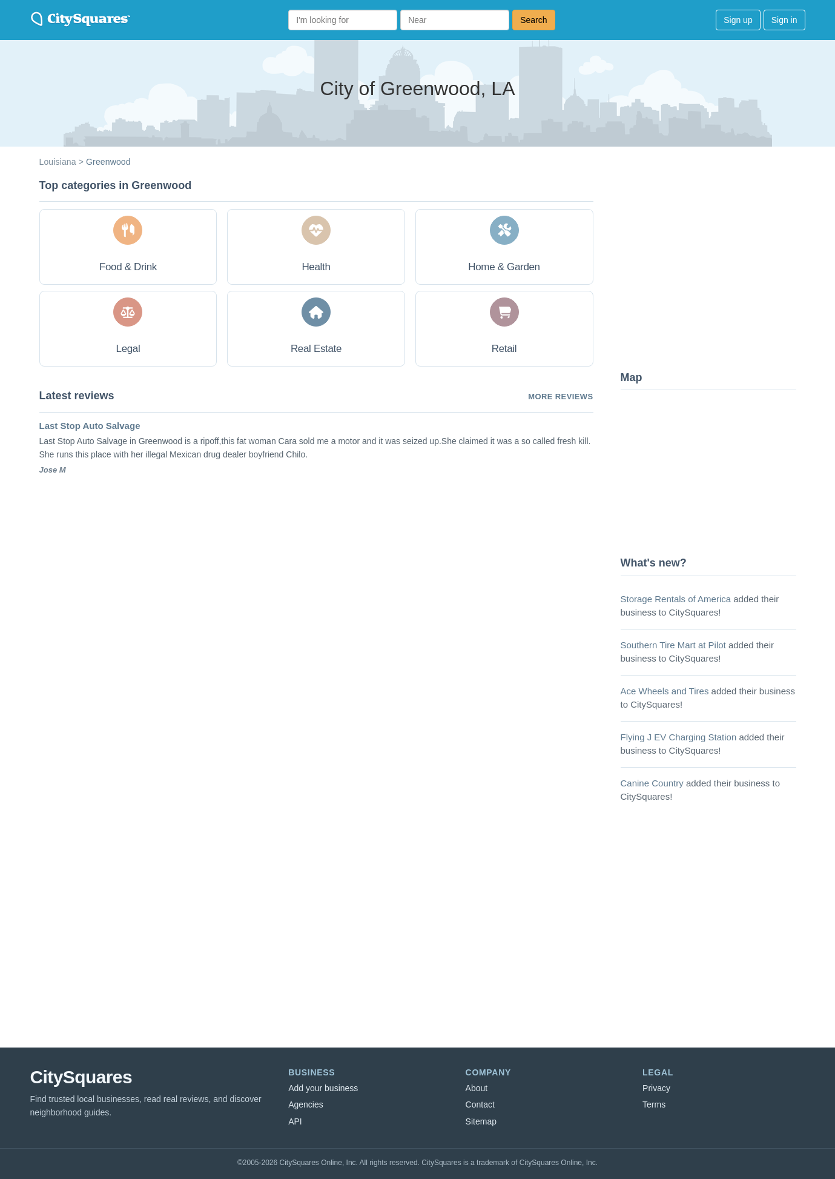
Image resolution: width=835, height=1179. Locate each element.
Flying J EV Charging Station (679, 737)
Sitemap (481, 1121)
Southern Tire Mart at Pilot (673, 645)
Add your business (323, 1088)
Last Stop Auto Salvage (89, 425)
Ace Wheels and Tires (665, 691)
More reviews (560, 396)
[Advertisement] (711, 269)
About (477, 1088)
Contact (480, 1104)
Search (533, 20)
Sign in (784, 20)
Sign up (738, 20)
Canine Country (652, 783)
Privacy (656, 1088)
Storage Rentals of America (676, 599)
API (295, 1121)
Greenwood (108, 162)
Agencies (305, 1104)
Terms (653, 1104)
